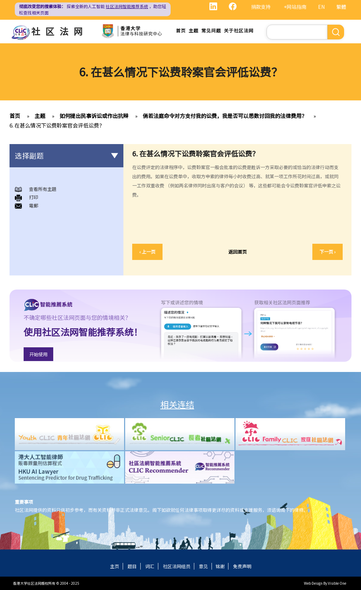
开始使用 (38, 354)
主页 (114, 566)
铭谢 (220, 566)
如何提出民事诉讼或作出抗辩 (94, 115)
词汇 (149, 566)
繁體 (341, 6)
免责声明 (242, 566)
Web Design (313, 583)
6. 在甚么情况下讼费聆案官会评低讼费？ (57, 125)
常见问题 (211, 30)
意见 (203, 566)
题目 (132, 566)
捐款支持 (261, 6)
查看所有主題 (42, 189)
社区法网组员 (176, 566)
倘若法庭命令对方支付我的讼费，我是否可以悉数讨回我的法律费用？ (225, 115)
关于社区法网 (238, 30)
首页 (181, 30)
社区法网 (59, 31)
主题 (193, 30)
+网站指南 (295, 6)
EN (321, 6)
